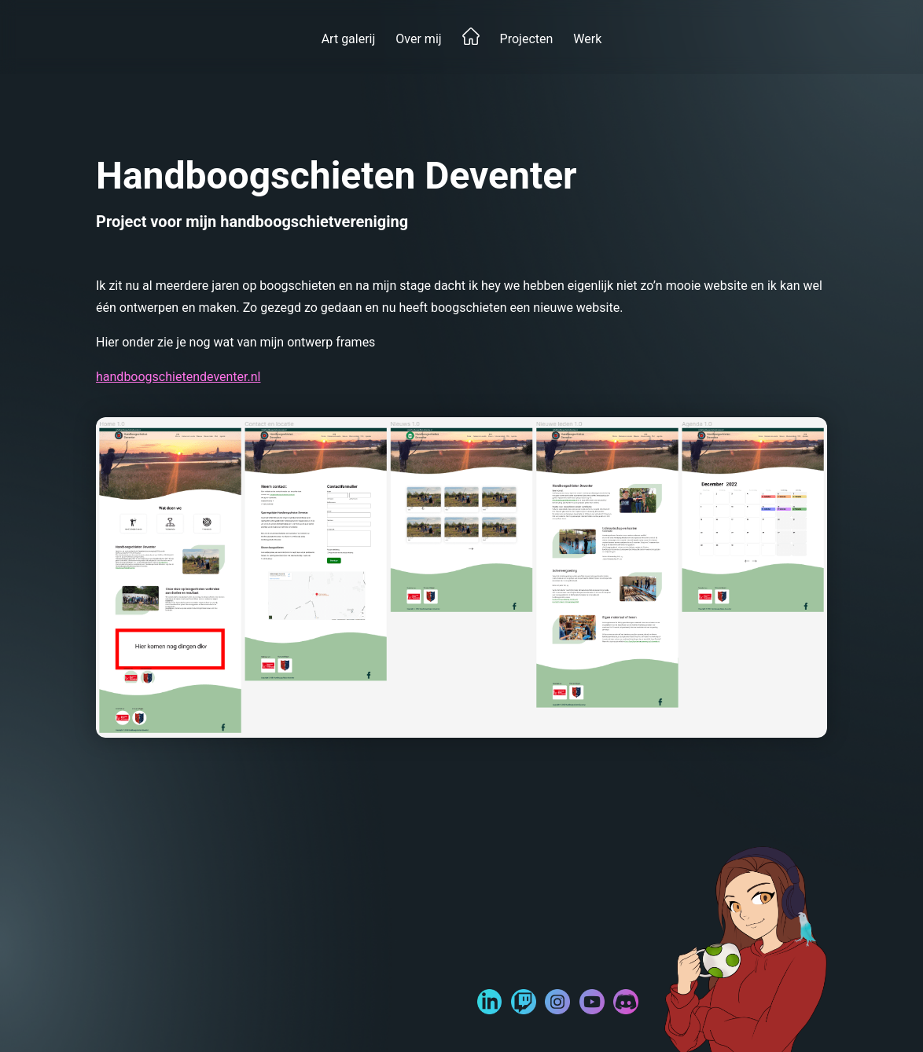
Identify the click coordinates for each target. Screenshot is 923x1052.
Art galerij (349, 38)
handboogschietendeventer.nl (178, 376)
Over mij (418, 38)
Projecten (526, 38)
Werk (587, 38)
